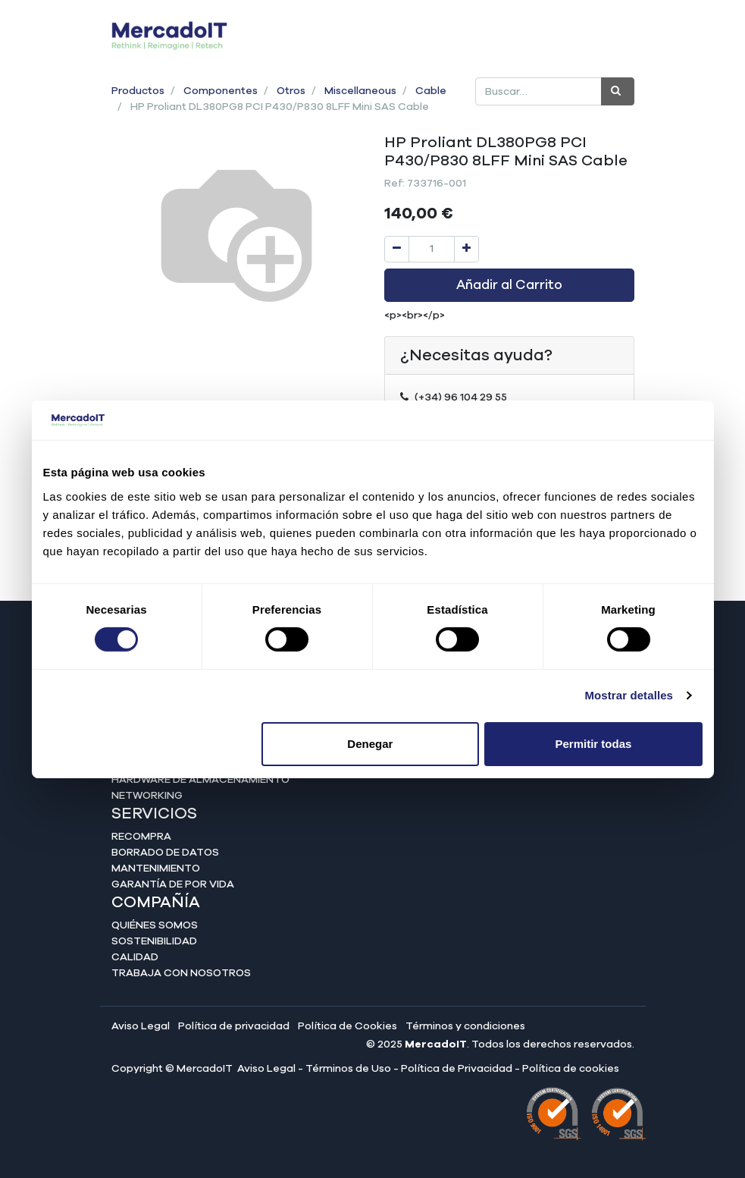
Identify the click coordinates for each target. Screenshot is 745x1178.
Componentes (220, 91)
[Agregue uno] (466, 249)
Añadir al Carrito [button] (509, 285)
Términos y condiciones (465, 1026)
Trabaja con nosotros (181, 973)
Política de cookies (570, 1068)
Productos (137, 91)
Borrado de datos (165, 852)
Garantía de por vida (172, 884)
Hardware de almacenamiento (200, 779)
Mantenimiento (155, 868)
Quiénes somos (154, 925)
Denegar (370, 743)
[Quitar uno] (396, 249)
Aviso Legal (140, 1026)
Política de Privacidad (456, 1068)
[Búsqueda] (617, 91)
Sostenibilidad (154, 941)
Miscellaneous (360, 91)
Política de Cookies (347, 1026)
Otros (291, 91)
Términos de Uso (348, 1068)
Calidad (134, 957)
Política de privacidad (234, 1026)
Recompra (141, 836)
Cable (430, 91)
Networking (147, 795)
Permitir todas (594, 743)
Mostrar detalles (628, 695)
